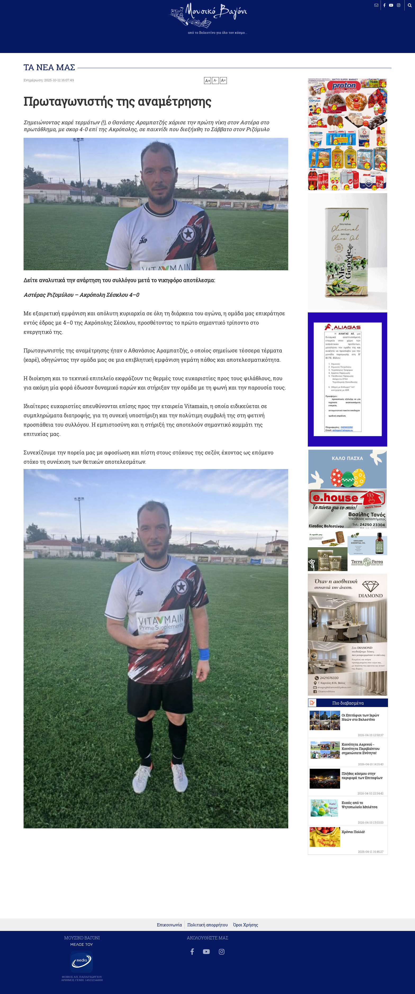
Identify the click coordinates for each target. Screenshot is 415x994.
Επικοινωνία (169, 924)
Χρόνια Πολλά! (353, 832)
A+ (207, 80)
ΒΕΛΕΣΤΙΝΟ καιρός (32, 22)
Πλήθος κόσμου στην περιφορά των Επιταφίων (362, 775)
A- (215, 80)
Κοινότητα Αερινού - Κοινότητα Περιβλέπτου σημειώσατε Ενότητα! (361, 748)
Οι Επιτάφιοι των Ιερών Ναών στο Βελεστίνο (360, 717)
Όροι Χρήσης (245, 924)
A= (223, 80)
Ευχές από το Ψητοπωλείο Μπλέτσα (359, 805)
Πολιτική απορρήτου (207, 924)
